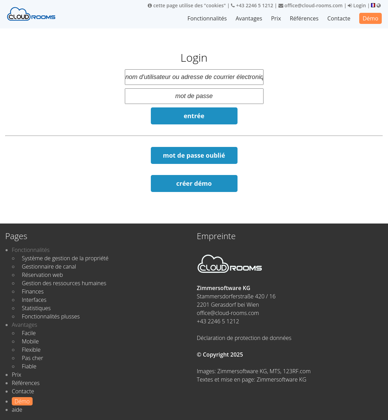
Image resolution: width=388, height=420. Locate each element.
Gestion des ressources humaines (64, 283)
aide (17, 409)
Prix (276, 18)
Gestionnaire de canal (49, 266)
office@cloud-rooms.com (310, 5)
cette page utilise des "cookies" (187, 5)
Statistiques (36, 308)
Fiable (29, 366)
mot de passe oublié (194, 155)
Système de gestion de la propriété (65, 258)
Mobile (30, 341)
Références (304, 18)
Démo (370, 18)
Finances (33, 291)
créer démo (194, 183)
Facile (29, 333)
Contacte (338, 18)
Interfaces (34, 300)
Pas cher (32, 358)
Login (357, 5)
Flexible (31, 349)
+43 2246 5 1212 (252, 5)
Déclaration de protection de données (244, 338)
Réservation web (42, 275)
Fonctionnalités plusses (51, 316)
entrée (194, 116)
